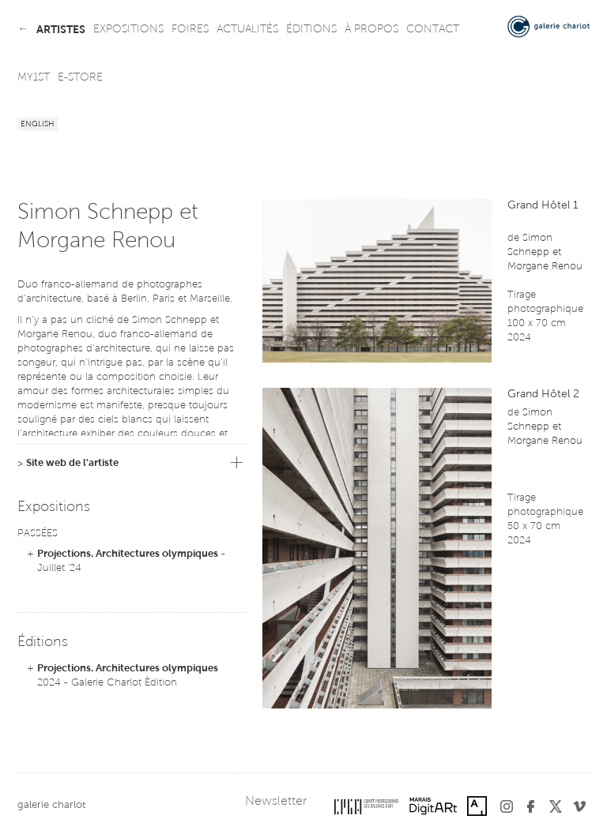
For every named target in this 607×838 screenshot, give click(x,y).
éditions (311, 30)
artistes (60, 30)
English (38, 125)
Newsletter (276, 801)
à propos (371, 30)
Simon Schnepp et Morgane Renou (544, 252)
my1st (33, 78)
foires (190, 30)
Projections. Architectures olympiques (127, 554)
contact (432, 30)
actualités (247, 30)
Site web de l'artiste (72, 463)
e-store (80, 78)
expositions (128, 30)
